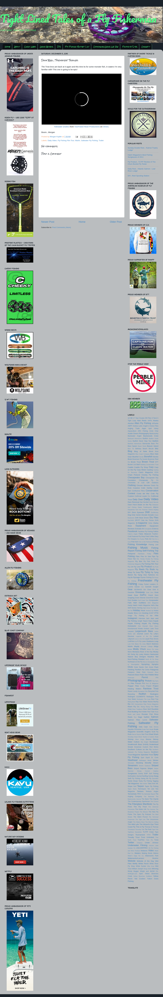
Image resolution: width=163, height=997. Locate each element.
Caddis (130, 467)
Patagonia (154, 670)
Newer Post (47, 221)
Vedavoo (144, 851)
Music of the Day (146, 652)
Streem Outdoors (144, 765)
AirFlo (150, 421)
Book (130, 459)
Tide (143, 829)
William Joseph (137, 869)
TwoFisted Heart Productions (87, 127)
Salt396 (144, 720)
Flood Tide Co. (133, 559)
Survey (150, 776)
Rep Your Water (141, 702)
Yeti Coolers (139, 879)
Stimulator (131, 763)
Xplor (141, 874)
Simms (148, 739)
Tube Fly (149, 840)
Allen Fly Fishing (143, 423)
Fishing (155, 542)
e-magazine (141, 523)
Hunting (145, 613)
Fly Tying (145, 572)
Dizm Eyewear (138, 512)
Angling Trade (134, 428)
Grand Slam (153, 595)
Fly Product (146, 566)
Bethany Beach (141, 449)
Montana (135, 652)
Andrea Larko (138, 426)
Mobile (130, 649)
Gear (130, 589)
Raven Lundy (132, 691)
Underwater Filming (137, 845)
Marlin (77, 140)
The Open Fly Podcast (142, 814)
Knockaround (132, 629)
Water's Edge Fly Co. (136, 856)
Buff (138, 464)
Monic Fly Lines (152, 649)
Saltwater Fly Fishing (89, 140)
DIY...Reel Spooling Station (138, 176)
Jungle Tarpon (142, 621)
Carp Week (30, 47)
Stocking (139, 763)
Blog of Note (140, 451)
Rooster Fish (147, 714)
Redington (154, 694)
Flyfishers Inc (153, 575)
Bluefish (135, 457)
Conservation (152, 490)
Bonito (155, 457)
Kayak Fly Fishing (150, 623)
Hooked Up (149, 610)
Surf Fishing (153, 773)
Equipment (141, 525)
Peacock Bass (133, 675)
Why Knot (150, 866)
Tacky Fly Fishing (145, 781)
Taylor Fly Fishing (151, 786)
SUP (146, 773)
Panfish (138, 670)
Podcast (138, 683)
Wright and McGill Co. (149, 871)
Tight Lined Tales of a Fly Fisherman (78, 18)
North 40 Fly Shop (151, 659)
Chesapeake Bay (136, 477)
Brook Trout (136, 462)
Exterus (155, 529)
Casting (150, 470)
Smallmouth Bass (135, 744)
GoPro (143, 595)
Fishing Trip (152, 550)
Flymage (136, 577)
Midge (156, 646)
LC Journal (138, 634)
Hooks (156, 610)
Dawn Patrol (132, 505)
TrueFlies (141, 840)
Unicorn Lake (153, 845)
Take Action (143, 783)
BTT (156, 462)
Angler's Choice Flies (150, 426)
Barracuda (146, 444)
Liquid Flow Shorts (151, 639)
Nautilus (150, 657)
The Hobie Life (140, 809)
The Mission (144, 812)
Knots (140, 629)
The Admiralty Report (148, 794)
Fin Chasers (132, 539)
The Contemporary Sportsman (139, 801)
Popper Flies (133, 686)
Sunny (140, 773)
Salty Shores (153, 727)
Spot (142, 757)
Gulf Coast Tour (143, 600)
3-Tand (154, 418)
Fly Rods (150, 569)
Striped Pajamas (140, 768)
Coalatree (136, 488)
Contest (131, 493)
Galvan (137, 587)
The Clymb (153, 799)
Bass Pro (154, 444)
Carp (151, 467)
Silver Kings (139, 739)
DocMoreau (154, 512)
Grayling (131, 598)
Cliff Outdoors (152, 483)
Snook (130, 747)
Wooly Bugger (133, 871)
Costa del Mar (143, 494)
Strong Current (143, 771)
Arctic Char (153, 431)
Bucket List (132, 464)
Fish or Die (142, 542)
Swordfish (155, 778)
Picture (148, 680)
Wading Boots (147, 853)
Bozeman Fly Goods (139, 459)
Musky (155, 652)
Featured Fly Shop (138, 536)
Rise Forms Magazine (151, 704)
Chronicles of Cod (136, 483)
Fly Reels (140, 569)
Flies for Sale (146, 556)
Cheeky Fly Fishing (149, 475)
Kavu (150, 621)
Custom (131, 496)
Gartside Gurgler (151, 587)
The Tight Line (140, 819)
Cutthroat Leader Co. (142, 496)
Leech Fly (148, 634)
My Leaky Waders (142, 654)
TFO (139, 794)
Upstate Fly (131, 848)
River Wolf (147, 709)
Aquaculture (132, 431)
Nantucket (154, 654)
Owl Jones (149, 667)
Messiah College (147, 646)
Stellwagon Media (145, 760)
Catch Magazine (146, 472)
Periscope (131, 677)
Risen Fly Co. (134, 707)
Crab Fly (154, 494)
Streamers (133, 765)
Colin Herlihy (146, 488)
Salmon (154, 717)
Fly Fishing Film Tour (66, 140)
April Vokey (153, 428)
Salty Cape (143, 727)
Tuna (156, 840)
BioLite (151, 449)
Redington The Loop (143, 699)
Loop (156, 641)
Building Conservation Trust (149, 464)
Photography (136, 680)
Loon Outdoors (148, 641)
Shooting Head (133, 737)
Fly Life (130, 567)
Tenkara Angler (152, 791)
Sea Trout (144, 734)
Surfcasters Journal (135, 776)
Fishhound (149, 542)
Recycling (131, 694)
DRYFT (137, 520)
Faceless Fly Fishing (145, 531)
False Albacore (145, 534)
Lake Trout (154, 629)
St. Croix (154, 757)
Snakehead (153, 744)
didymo (155, 507)
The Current (154, 801)
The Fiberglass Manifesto (140, 804)
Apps (144, 428)
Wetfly (135, 864)
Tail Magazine (133, 783)
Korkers (146, 629)
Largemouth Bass (144, 631)
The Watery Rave (139, 822)
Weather (155, 858)
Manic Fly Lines (140, 644)
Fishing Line (153, 545)
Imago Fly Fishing (136, 616)
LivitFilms (131, 641)
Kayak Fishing (134, 623)
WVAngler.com (132, 873)
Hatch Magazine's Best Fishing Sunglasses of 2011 (140, 156)
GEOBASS (138, 590)
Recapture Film (143, 691)
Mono (130, 652)
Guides (134, 600)
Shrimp (130, 739)
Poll (143, 683)
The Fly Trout (140, 807)
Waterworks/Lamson (136, 858)
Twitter (131, 842)
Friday (140, 584)
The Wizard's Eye (146, 824)
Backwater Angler (135, 436)
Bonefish (148, 456)
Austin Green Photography (138, 433)
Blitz (156, 449)
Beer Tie (131, 448)
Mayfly (136, 646)
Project (148, 686)
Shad (151, 734)
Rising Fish (150, 706)
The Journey (151, 809)
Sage (140, 717)
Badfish (145, 438)
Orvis (130, 667)
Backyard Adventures (135, 438)
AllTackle (155, 423)
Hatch (135, 605)
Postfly (142, 686)
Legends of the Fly (144, 636)
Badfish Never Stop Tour (142, 441)
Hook (143, 610)
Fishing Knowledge (137, 544)
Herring (139, 608)
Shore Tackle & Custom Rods (148, 737)
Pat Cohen (146, 670)
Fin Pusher (141, 539)
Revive (150, 702)
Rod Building (133, 712)
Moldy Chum (139, 649)
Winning (155, 869)
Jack (147, 618)
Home (7, 47)
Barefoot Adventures (134, 443)
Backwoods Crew (150, 436)
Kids (139, 626)
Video (151, 850)
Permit (145, 677)
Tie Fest (148, 829)
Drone (146, 518)
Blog (130, 451)
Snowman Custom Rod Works (146, 747)
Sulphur (155, 771)
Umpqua (139, 842)
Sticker (155, 760)
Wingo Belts (147, 869)
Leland (156, 636)
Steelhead (132, 760)
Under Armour (151, 843)
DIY (59, 47)
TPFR (148, 835)
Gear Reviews (46, 47)
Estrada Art (139, 529)
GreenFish (150, 598)
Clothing (132, 485)
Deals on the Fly (144, 505)
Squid (148, 757)
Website (131, 861)
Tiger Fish (155, 829)
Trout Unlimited (147, 837)
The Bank (145, 799)
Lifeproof (131, 639)
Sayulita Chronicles (135, 729)
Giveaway (140, 592)
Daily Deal (138, 499)
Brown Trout (148, 462)
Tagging (155, 781)
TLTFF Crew (148, 832)
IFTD (156, 613)
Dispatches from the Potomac (138, 509)
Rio (129, 704)
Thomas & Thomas (151, 827)
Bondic (141, 457)
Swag (156, 776)
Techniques (142, 789)
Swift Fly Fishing (134, 778)
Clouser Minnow (143, 485)
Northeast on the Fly (135, 662)
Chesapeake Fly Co (148, 480)
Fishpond (131, 554)
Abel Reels (141, 421)
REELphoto (131, 702)
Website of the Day (145, 861)
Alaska (155, 421)
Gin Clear (147, 590)
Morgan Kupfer (56, 137)
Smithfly (145, 744)
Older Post (116, 221)
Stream (155, 763)
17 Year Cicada (138, 418)
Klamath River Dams (150, 626)
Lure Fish (131, 644)
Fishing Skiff (141, 550)
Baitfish (155, 441)
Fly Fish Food (149, 561)
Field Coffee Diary (151, 536)
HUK (140, 613)
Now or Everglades (149, 662)
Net (157, 657)
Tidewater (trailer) (61, 127)
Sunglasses (132, 773)
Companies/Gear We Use (105, 47)
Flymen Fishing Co (147, 577)
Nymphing (145, 664)
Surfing (145, 776)
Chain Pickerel (134, 475)
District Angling (153, 509)
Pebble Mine (153, 675)
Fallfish (155, 531)
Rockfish (154, 709)
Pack (156, 667)
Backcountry (153, 433)
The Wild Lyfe (133, 824)
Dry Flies (154, 517)
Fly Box (138, 561)
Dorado (151, 515)
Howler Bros (133, 613)
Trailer (101, 140)
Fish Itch (134, 542)
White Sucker (141, 866)
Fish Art (148, 539)
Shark (156, 734)
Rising (143, 706)
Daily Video (52, 140)
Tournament (140, 835)
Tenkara (140, 791)
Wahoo (155, 853)
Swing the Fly (146, 778)
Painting (131, 670)
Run (135, 717)
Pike (132, 683)
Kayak (155, 621)
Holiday (136, 610)
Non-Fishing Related (136, 659)
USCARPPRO (142, 848)
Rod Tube (150, 712)
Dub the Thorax (147, 520)
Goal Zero (149, 592)
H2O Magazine (153, 603)
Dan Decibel (144, 502)
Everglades (148, 529)
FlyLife (130, 577)
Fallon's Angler (133, 534)
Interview (142, 618)
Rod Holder (143, 712)
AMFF (130, 426)
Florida (142, 559)
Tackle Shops (133, 781)
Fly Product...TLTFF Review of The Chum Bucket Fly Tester (142, 163)
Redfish (142, 694)
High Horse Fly (148, 608)
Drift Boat (139, 518)
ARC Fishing (143, 431)
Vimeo (106, 127)
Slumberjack (153, 742)
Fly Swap (136, 572)
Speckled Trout (147, 755)
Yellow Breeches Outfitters (142, 876)
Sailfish (147, 717)
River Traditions (137, 709)
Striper (150, 768)
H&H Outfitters (139, 603)
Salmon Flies (134, 720)
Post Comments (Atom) (61, 227)
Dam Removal (133, 502)
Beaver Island (152, 446)
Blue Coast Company (142, 454)
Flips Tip (155, 556)
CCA (156, 472)
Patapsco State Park (136, 672)
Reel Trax (154, 699)
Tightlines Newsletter (135, 832)
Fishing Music (138, 547)
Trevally (131, 837)
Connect (145, 47)
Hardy (130, 605)
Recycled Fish (153, 691)
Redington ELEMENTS (136, 697)
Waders (138, 853)
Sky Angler (144, 742)
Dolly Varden (136, 515)
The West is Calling (151, 822)
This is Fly (140, 827)
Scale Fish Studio (147, 729)
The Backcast (149, 796)
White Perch (143, 864)
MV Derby (131, 654)
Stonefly (148, 763)
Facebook (132, 531)
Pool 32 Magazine (152, 683)
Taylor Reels (132, 789)
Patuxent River (152, 672)
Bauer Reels (142, 446)
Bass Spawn (132, 446)
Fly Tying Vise (140, 575)
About (17, 47)
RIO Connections (137, 704)
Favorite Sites (129, 47)
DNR (147, 512)
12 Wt (130, 418)
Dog (129, 515)
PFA (157, 677)
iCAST (151, 613)
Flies (138, 556)
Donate (144, 515)
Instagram (132, 618)
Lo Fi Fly (138, 641)
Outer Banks (139, 667)
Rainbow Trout (150, 688)
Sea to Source (136, 734)
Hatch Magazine (144, 605)
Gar (142, 587)
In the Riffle (152, 616)
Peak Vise (144, 675)
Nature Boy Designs (137, 657)
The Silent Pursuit (140, 817)
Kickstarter (132, 626)
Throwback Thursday (134, 829)
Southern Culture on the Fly (140, 749)
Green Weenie (140, 598)
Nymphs (155, 664)
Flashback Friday (144, 553)
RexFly (155, 702)
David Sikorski (153, 502)
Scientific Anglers (144, 732)
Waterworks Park (151, 856)
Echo (150, 523)
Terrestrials (132, 794)
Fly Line (137, 567)
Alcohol (131, 423)
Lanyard (131, 631)
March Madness (152, 644)
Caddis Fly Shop (141, 467)
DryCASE (131, 520)
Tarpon (140, 786)
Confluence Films (138, 491)
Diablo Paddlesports (145, 507)
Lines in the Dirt (140, 639)
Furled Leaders (150, 584)
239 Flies (148, 418)
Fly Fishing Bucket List (77, 47)
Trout (137, 837)
